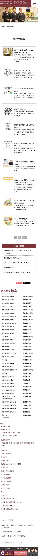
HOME (3, 26)
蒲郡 (32, 443)
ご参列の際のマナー (7, 481)
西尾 (28, 443)
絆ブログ (4, 457)
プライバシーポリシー (8, 506)
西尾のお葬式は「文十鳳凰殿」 (12, 532)
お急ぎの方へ (5, 461)
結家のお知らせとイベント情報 (11, 464)
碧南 (25, 443)
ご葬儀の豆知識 (6, 478)
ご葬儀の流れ (5, 485)
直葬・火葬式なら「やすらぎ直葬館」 (14, 536)
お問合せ (4, 495)
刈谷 (14, 443)
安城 (10, 443)
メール (19, 283)
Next (24, 238)
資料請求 (4, 492)
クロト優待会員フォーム (9, 499)
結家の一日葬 (15, 433)
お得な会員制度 (6, 454)
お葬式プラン (5, 430)
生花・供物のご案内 (7, 471)
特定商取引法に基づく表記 (9, 509)
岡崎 (3, 443)
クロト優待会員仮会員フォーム (11, 502)
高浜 (21, 443)
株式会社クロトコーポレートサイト (13, 543)
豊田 (6, 443)
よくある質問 (5, 488)
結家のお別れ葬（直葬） (9, 435)
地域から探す (5, 440)
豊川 (3, 446)
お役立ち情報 (5, 474)
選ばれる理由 (5, 426)
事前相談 (4, 450)
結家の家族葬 (6, 433)
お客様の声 (4, 467)
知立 (17, 443)
